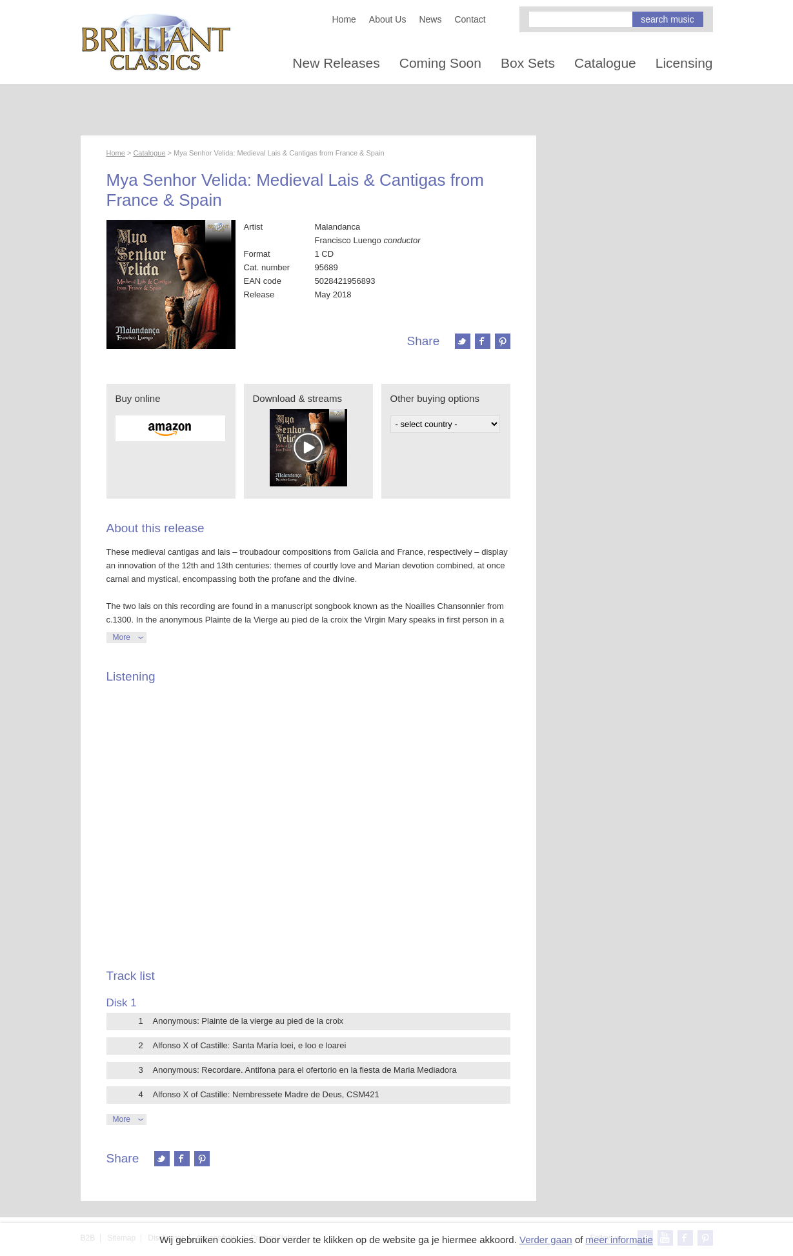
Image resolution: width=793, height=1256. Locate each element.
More (121, 637)
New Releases (335, 62)
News (430, 19)
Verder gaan (545, 1239)
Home (344, 19)
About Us (388, 19)
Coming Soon (440, 62)
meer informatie (619, 1239)
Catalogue (605, 62)
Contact (469, 19)
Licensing (684, 62)
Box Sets (528, 62)
